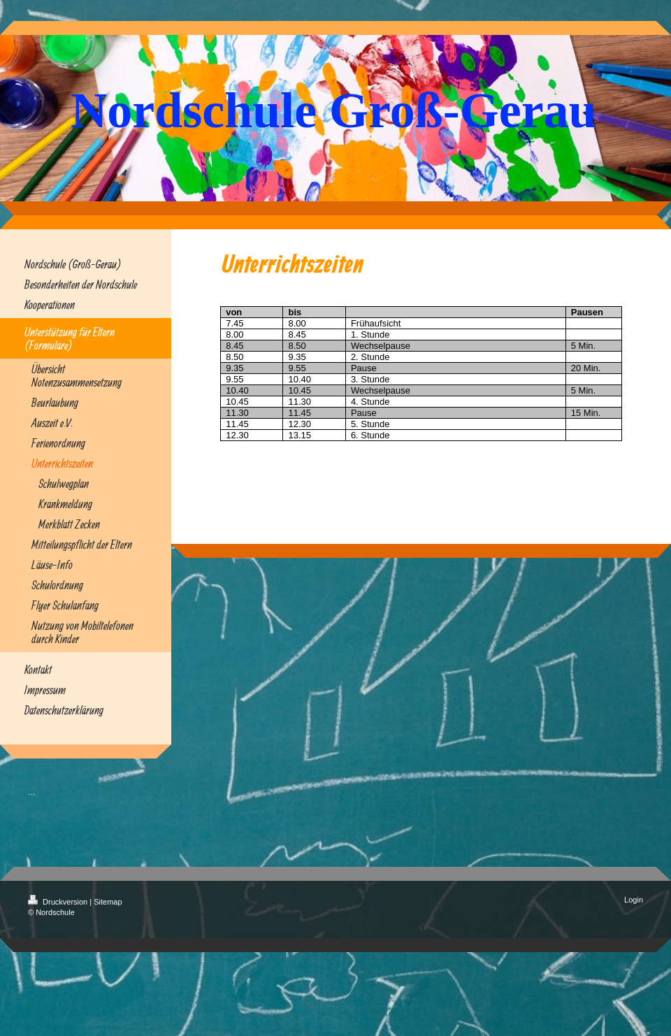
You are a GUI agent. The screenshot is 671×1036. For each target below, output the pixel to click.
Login (633, 899)
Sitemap (108, 902)
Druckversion (58, 902)
